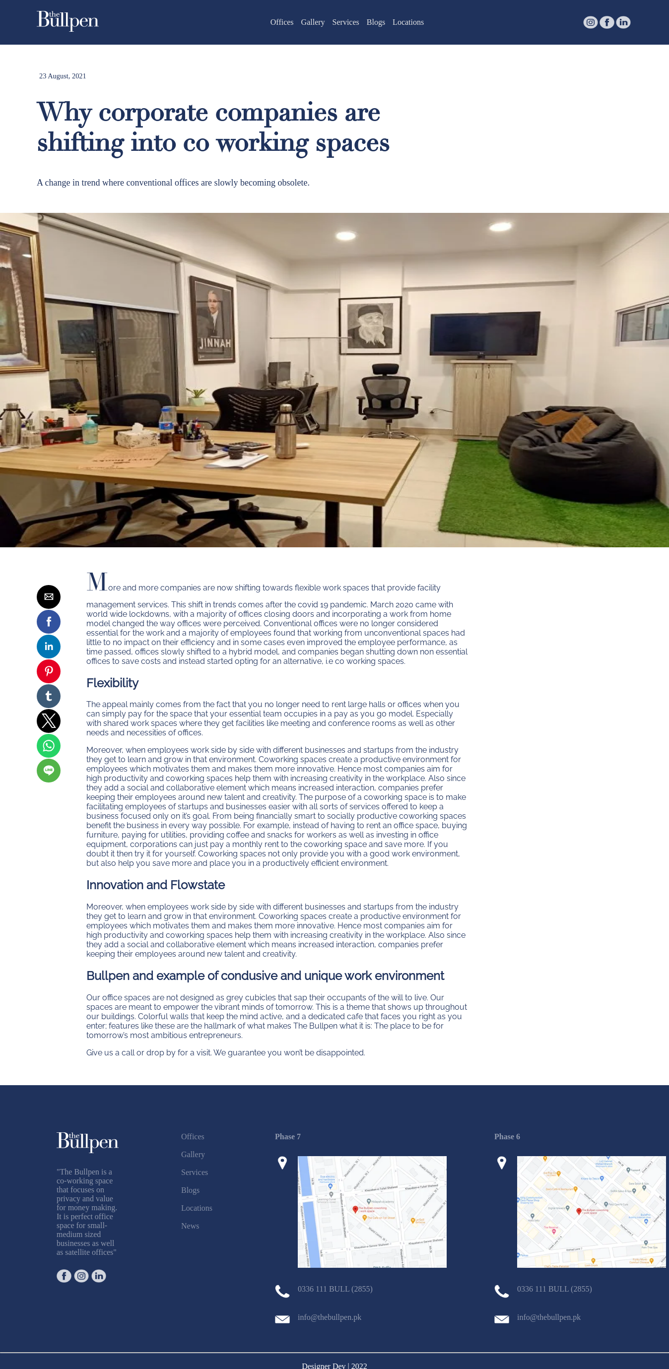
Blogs (376, 22)
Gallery (313, 22)
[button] (49, 597)
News (190, 1226)
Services (346, 22)
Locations (408, 22)
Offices (282, 22)
